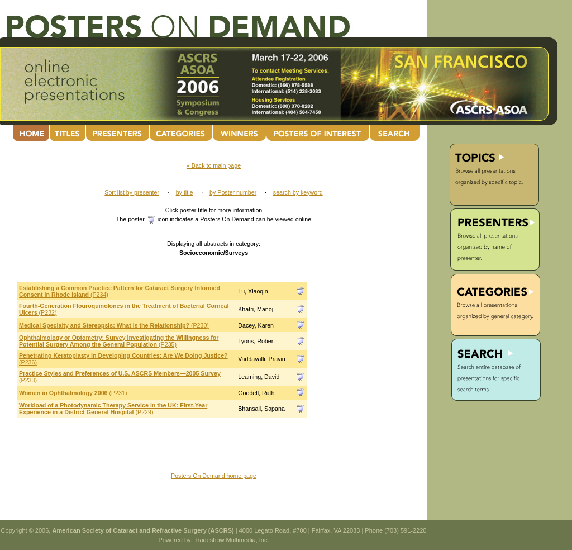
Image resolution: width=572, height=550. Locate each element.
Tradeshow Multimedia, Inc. (231, 540)
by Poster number (232, 192)
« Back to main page (214, 165)
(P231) (73, 393)
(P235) (119, 341)
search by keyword (298, 192)
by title (184, 192)
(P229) (113, 408)
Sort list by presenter (131, 192)
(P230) (114, 325)
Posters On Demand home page (213, 475)
